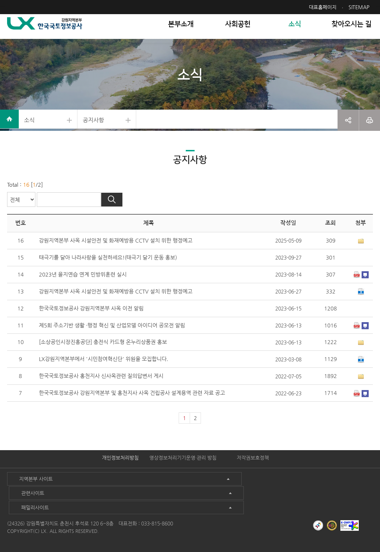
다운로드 (356, 296)
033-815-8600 (157, 516)
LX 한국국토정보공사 (48, 32)
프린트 (369, 130)
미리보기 (364, 296)
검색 (128, 220)
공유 (348, 130)
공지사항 (113, 130)
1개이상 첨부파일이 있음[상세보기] (360, 262)
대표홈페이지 (322, 7)
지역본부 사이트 (30, 501)
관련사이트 (147, 501)
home (10, 130)
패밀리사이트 (273, 501)
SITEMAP (359, 7)
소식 (33, 130)
